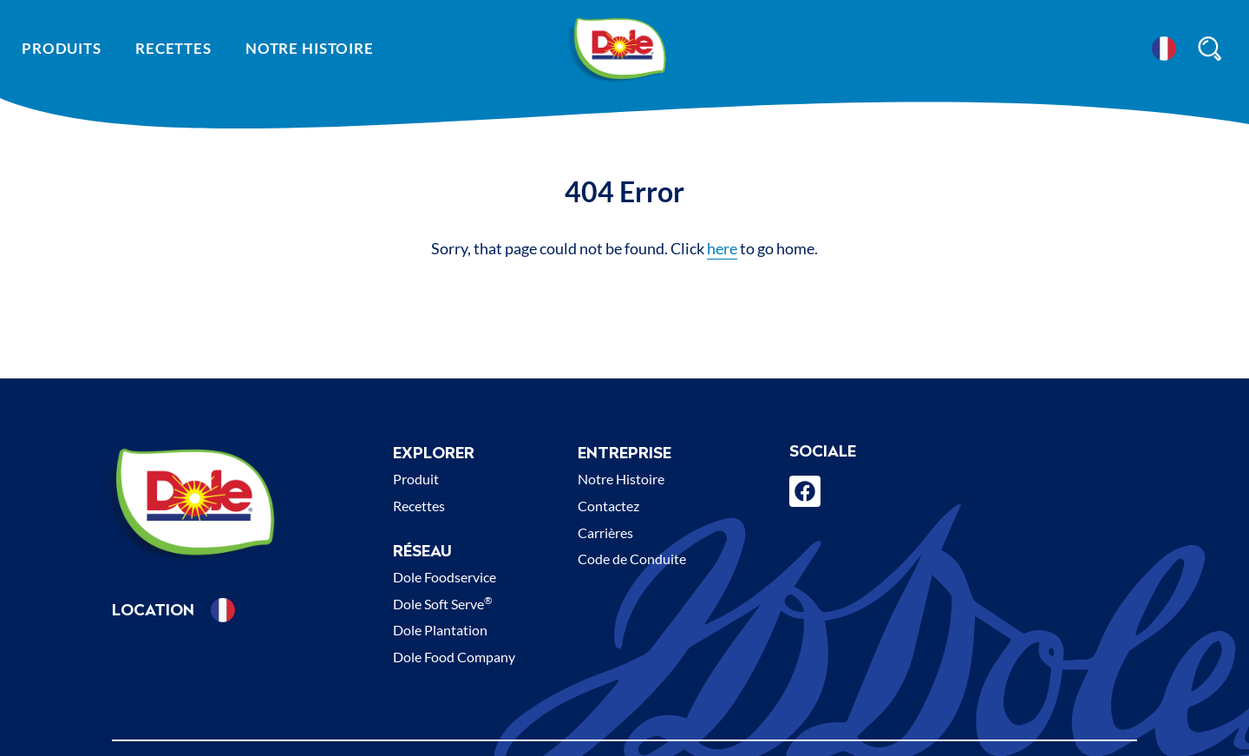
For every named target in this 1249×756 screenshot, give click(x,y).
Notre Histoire (621, 478)
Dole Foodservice (444, 577)
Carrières (605, 532)
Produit (416, 478)
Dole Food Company (454, 656)
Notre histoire (309, 48)
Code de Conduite (632, 558)
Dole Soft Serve (443, 603)
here (722, 248)
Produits (61, 48)
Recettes (173, 48)
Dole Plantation (440, 629)
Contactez (608, 505)
